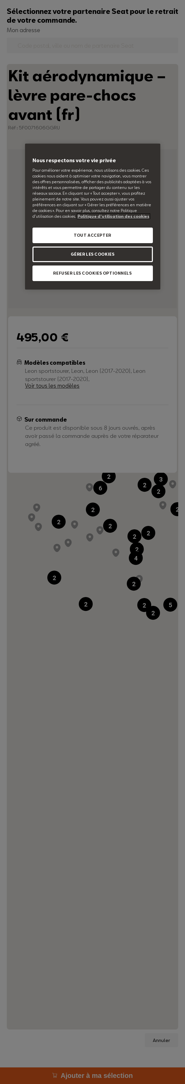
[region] (92, 217)
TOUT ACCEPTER (92, 235)
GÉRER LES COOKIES (93, 254)
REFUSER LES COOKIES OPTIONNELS (92, 273)
